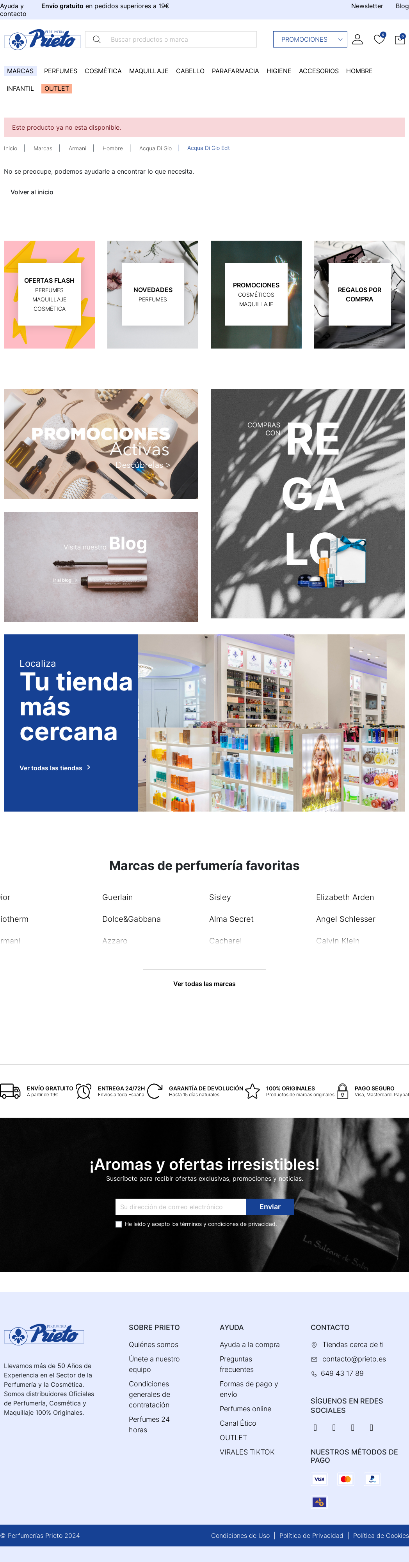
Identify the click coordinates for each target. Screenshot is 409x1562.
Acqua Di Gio (155, 148)
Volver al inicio (32, 192)
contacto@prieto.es (354, 1359)
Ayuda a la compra (250, 1344)
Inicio (10, 148)
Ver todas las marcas (204, 984)
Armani (77, 148)
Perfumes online (245, 1409)
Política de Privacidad (311, 1535)
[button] (400, 39)
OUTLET (233, 1437)
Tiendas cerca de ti (353, 1344)
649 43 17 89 (342, 1373)
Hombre (113, 148)
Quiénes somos (153, 1344)
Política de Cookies (381, 1535)
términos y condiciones (209, 1223)
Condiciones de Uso (240, 1535)
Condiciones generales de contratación (149, 1394)
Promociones (312, 39)
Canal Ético (238, 1423)
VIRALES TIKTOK (247, 1452)
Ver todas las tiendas (56, 767)
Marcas (43, 148)
